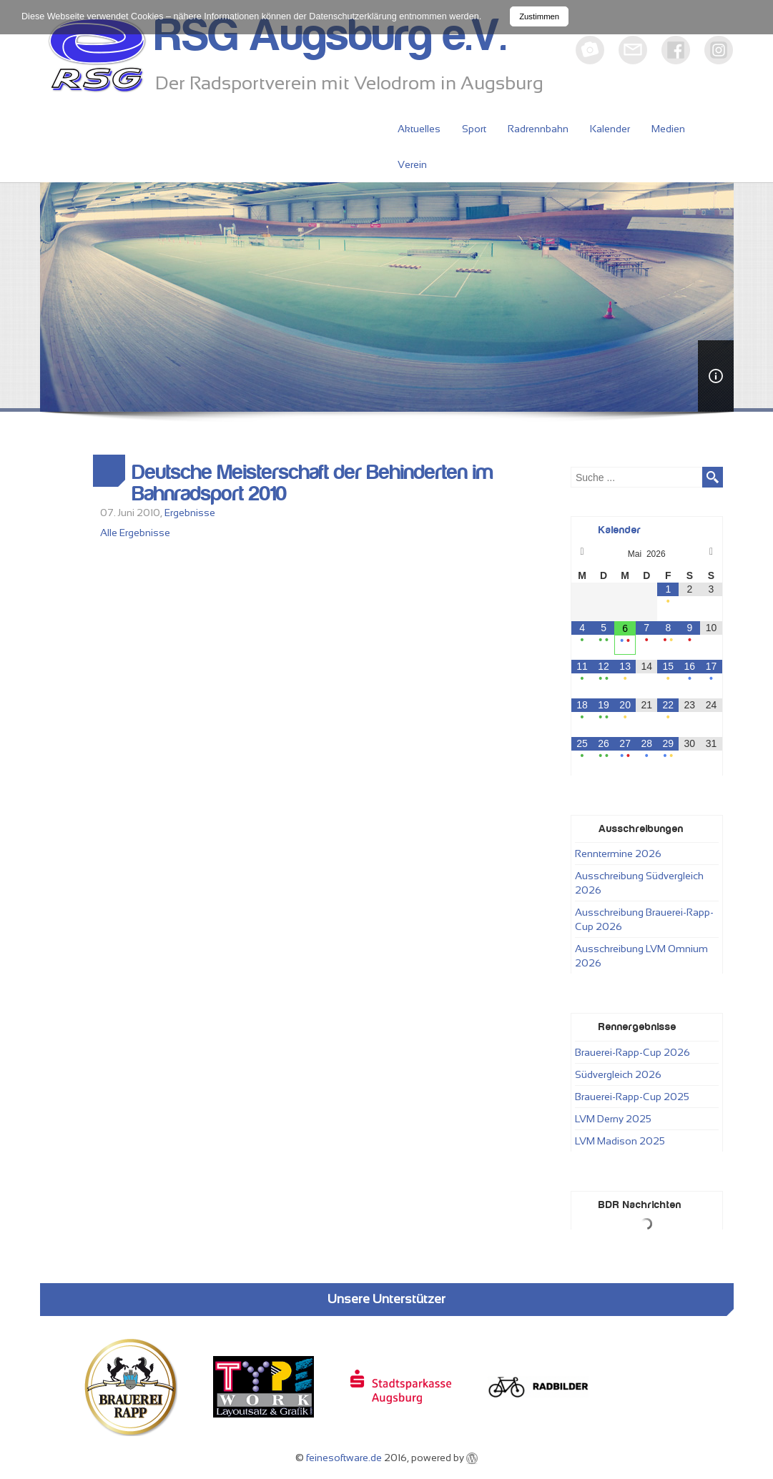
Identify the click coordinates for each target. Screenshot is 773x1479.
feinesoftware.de (344, 1457)
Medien (668, 128)
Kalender (610, 128)
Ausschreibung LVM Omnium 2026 (641, 956)
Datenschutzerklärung (353, 16)
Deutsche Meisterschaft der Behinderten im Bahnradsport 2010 (312, 483)
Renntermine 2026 (618, 853)
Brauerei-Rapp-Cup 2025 (632, 1096)
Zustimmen (539, 16)
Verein (412, 164)
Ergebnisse (189, 512)
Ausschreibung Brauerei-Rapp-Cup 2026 (644, 919)
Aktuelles (419, 128)
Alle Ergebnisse (135, 532)
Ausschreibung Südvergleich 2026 (639, 883)
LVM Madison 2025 (620, 1141)
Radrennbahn (538, 128)
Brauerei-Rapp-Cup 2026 (632, 1052)
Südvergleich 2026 (618, 1074)
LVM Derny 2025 (613, 1118)
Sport (474, 128)
